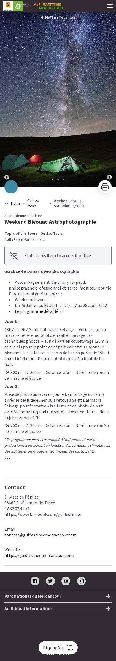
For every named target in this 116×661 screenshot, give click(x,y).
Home (16, 203)
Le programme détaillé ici (39, 311)
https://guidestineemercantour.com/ (39, 555)
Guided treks (33, 203)
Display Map (58, 647)
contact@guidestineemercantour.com (40, 535)
